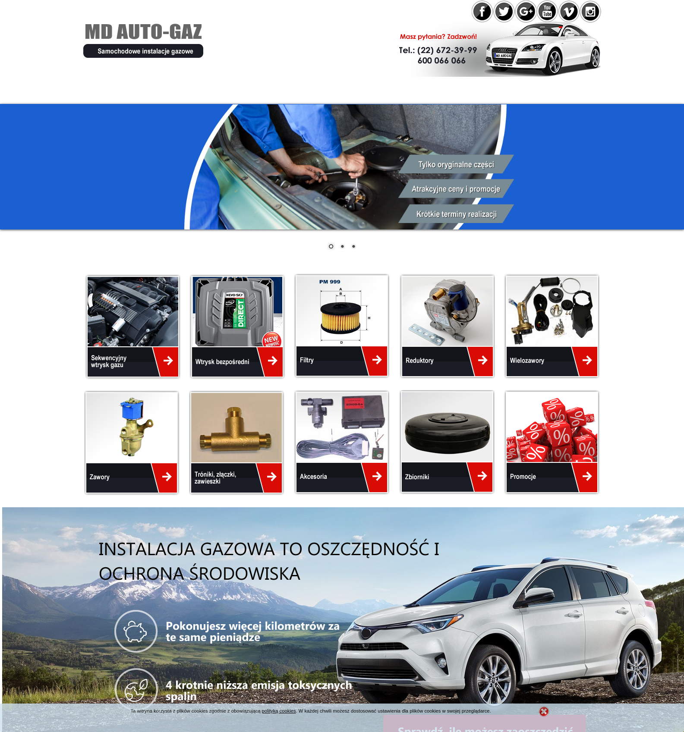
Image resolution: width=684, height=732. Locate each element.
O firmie (153, 89)
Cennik (379, 89)
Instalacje (323, 89)
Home (104, 89)
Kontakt (484, 89)
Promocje (261, 89)
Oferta (205, 89)
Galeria (430, 89)
